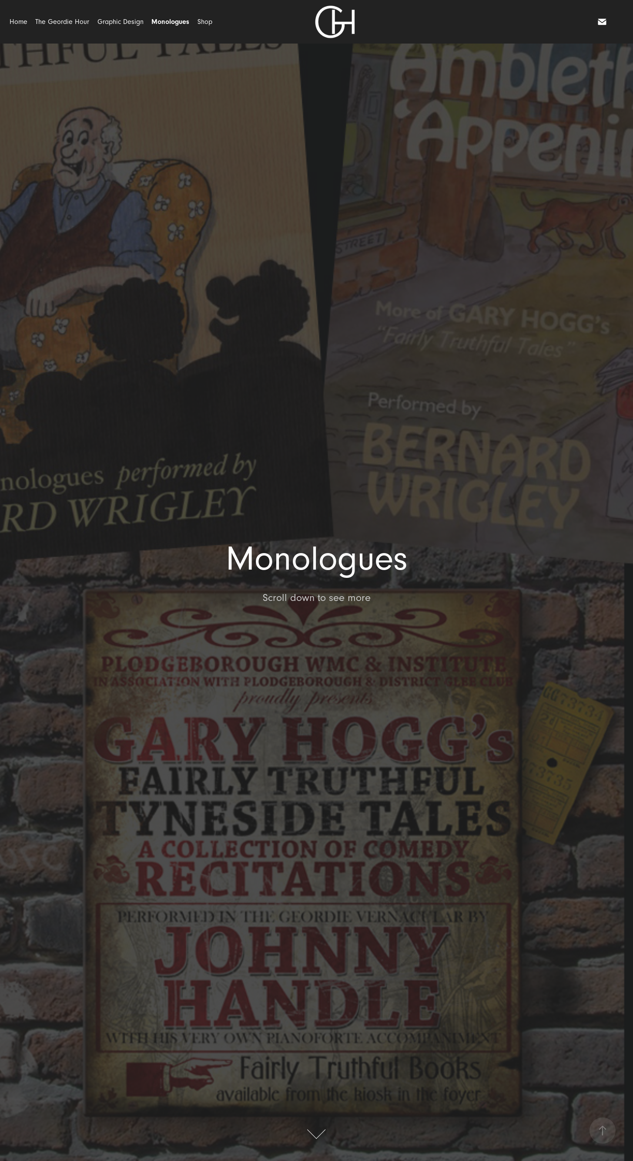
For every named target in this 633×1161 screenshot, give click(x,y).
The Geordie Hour (62, 22)
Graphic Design (120, 22)
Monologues (170, 22)
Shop (205, 22)
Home (18, 22)
